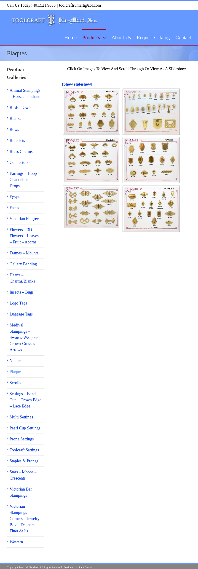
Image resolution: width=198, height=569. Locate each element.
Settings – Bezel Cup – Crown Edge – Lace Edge (25, 399)
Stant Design (85, 567)
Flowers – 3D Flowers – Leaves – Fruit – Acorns (24, 235)
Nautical (17, 361)
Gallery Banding (23, 264)
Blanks (15, 118)
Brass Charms (21, 151)
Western (16, 542)
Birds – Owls (20, 107)
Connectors (19, 162)
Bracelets (17, 140)
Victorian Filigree (24, 218)
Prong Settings (22, 439)
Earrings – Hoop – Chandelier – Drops (25, 179)
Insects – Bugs (22, 292)
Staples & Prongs (24, 461)
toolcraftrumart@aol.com (80, 5)
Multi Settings (21, 417)
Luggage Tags (21, 314)
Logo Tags (18, 303)
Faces (14, 207)
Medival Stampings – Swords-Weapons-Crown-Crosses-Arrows (25, 337)
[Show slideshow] (77, 84)
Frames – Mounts (24, 253)
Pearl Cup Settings (25, 428)
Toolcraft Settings (24, 450)
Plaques (16, 371)
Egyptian (17, 196)
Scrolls (15, 382)
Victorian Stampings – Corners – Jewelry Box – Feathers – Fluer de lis (25, 518)
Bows (14, 129)
